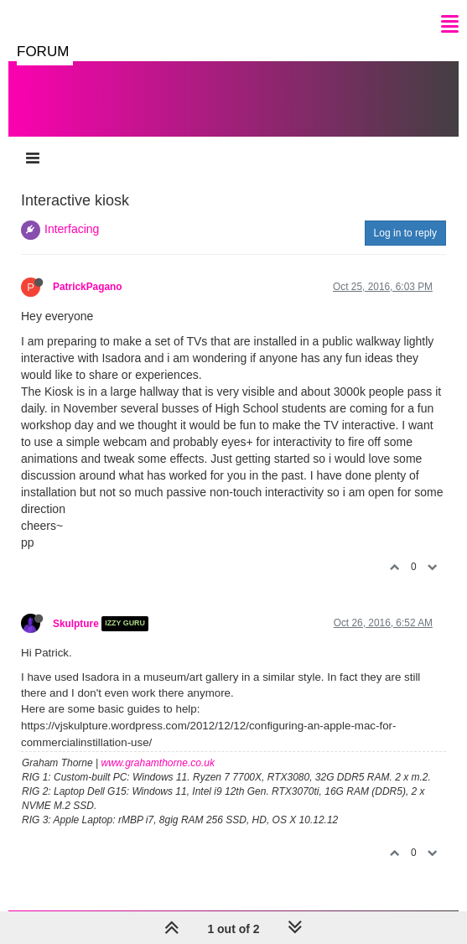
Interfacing (71, 229)
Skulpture (76, 624)
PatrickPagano (87, 287)
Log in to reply (405, 233)
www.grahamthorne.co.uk (158, 763)
